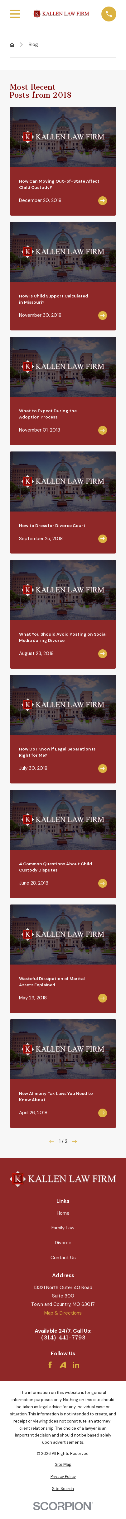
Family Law (63, 1228)
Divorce (63, 1243)
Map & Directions (63, 1313)
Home (63, 1213)
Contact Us (63, 1258)
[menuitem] (63, 1464)
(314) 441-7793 (63, 1337)
